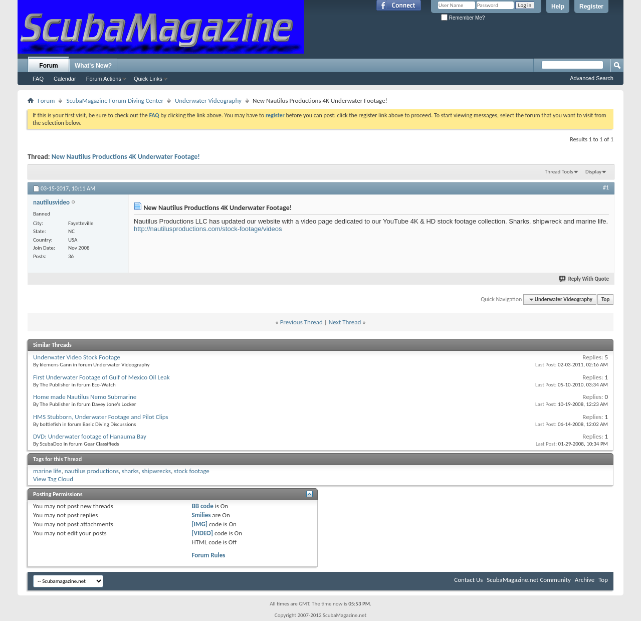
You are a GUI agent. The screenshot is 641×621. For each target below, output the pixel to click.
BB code (202, 506)
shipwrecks (156, 471)
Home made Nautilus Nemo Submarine (84, 396)
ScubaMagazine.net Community (528, 579)
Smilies (200, 515)
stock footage (191, 471)
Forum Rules (208, 555)
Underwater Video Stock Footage (76, 357)
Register (591, 6)
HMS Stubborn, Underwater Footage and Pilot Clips (100, 417)
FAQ (38, 79)
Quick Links (148, 79)
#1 (606, 187)
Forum (48, 65)
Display (593, 171)
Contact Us (468, 579)
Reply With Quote (584, 279)
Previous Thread (301, 322)
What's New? (93, 65)
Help (557, 6)
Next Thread (345, 322)
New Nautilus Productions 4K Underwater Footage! (126, 156)
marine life (47, 471)
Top (605, 299)
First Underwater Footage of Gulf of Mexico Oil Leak (101, 377)
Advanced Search (591, 78)
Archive (584, 579)
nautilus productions (92, 471)
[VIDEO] (202, 533)
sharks (130, 471)
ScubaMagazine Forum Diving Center (114, 100)
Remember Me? (463, 18)
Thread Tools (559, 171)
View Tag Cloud (53, 479)
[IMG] (199, 524)
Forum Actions (103, 79)
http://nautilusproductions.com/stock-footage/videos (208, 229)
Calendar (65, 79)
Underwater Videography (208, 100)
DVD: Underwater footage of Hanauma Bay (89, 436)
